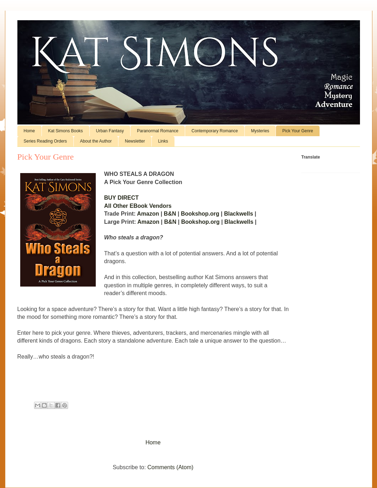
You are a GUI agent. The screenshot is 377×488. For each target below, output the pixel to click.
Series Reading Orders (45, 141)
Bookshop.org (200, 214)
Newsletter (135, 141)
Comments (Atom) (171, 467)
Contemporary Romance (215, 130)
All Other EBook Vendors (138, 206)
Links (163, 141)
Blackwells (239, 214)
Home (29, 130)
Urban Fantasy (110, 130)
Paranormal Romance (157, 130)
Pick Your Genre (297, 130)
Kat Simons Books (65, 130)
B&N (170, 214)
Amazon (149, 214)
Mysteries (260, 130)
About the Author (96, 141)
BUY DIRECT (121, 198)
